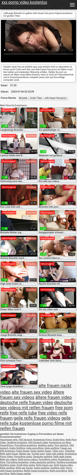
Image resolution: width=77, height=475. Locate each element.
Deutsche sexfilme (42, 456)
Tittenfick (69, 451)
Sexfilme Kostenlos (17, 442)
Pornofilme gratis (23, 456)
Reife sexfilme (7, 468)
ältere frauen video (53, 397)
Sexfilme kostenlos (66, 462)
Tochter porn (38, 453)
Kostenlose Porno (42, 439)
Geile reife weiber (55, 453)
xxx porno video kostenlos (24, 2)
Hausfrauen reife (8, 439)
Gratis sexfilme (41, 468)
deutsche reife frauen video (26, 402)
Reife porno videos (28, 459)
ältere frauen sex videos (32, 395)
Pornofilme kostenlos (25, 445)
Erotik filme (59, 439)
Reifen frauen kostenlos (36, 470)
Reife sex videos (8, 459)
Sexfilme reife (57, 468)
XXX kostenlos (7, 451)
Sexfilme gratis (45, 445)
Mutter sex (24, 453)
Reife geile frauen (9, 453)
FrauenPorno (6, 445)
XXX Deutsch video (38, 442)
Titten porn (58, 451)
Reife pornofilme (58, 470)
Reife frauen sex (44, 465)
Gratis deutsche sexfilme (43, 462)
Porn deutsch (61, 445)
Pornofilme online (48, 459)
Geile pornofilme (34, 448)
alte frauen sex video (32, 392)
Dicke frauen (22, 451)
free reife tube (23, 412)
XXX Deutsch (25, 439)
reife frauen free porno (55, 98)
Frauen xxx (66, 448)
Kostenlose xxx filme (60, 442)
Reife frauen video (63, 465)
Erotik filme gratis (26, 465)
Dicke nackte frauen (40, 451)
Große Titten (36, 98)
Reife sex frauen (24, 468)
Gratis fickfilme (17, 448)
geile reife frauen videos (37, 418)
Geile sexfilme (52, 448)
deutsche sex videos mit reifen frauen (36, 405)
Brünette (23, 98)
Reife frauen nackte (21, 473)
